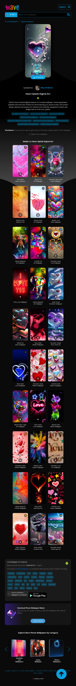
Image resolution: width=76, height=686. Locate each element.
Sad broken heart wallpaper (29, 117)
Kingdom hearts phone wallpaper (28, 124)
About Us (15, 671)
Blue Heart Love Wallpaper (20, 385)
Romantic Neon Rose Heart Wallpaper (56, 180)
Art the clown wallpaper (57, 114)
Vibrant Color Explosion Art (20, 221)
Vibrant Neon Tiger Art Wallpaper (20, 425)
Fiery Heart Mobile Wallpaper (38, 344)
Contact (7, 671)
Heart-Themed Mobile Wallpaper (20, 548)
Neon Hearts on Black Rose (38, 548)
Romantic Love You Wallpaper (56, 466)
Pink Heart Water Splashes (20, 180)
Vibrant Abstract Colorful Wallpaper (20, 507)
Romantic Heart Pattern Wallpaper (38, 385)
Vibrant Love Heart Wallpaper (56, 221)
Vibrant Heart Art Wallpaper (38, 221)
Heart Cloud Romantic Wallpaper (55, 303)
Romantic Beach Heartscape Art (55, 548)
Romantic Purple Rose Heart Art (55, 344)
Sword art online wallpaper (39, 114)
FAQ (34, 673)
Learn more (38, 621)
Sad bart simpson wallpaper (49, 124)
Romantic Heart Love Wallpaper (56, 262)
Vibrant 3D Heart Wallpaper (20, 344)
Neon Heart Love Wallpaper (38, 425)
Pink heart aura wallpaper (48, 117)
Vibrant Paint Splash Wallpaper (55, 425)
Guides (40, 673)
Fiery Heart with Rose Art (38, 507)
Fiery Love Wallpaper (20, 302)
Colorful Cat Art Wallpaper (38, 262)
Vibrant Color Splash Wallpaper (38, 466)
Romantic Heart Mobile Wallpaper (20, 466)
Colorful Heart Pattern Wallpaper (55, 385)
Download (38, 77)
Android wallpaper (22, 569)
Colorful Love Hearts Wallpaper (55, 507)
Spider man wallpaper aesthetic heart (19, 121)
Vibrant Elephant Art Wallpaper (20, 262)
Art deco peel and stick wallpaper (43, 121)
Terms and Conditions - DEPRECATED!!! (33, 671)
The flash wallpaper (62, 121)
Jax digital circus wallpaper (20, 114)
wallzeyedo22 (43, 88)
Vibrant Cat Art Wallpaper (38, 180)
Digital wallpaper (27, 21)
